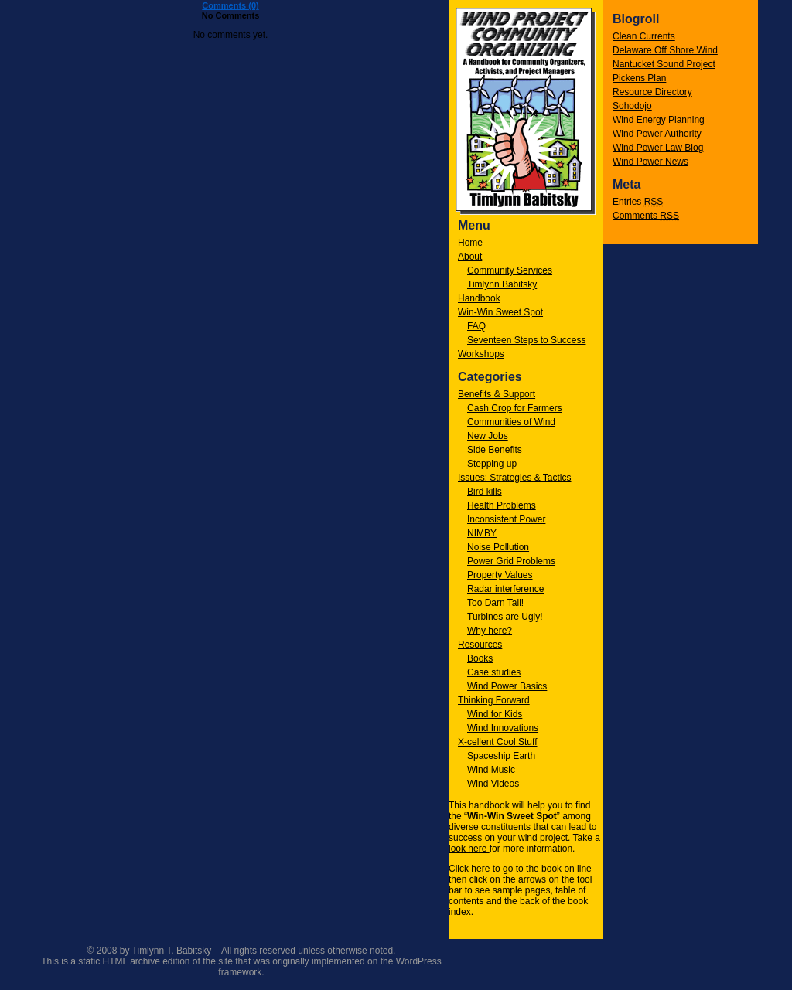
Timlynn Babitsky (502, 284)
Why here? (489, 630)
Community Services (509, 270)
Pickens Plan (639, 78)
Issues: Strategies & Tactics (515, 477)
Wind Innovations (502, 728)
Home (470, 242)
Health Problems (501, 505)
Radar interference (505, 588)
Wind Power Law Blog (658, 147)
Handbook (479, 298)
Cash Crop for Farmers (514, 408)
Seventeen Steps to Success (526, 340)
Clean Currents (644, 36)
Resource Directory (652, 92)
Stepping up (492, 463)
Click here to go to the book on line (520, 868)
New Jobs (487, 435)
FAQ (476, 326)
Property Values (500, 575)
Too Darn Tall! (495, 602)
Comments (646, 215)
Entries (638, 201)
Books (480, 658)
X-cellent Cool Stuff (498, 742)
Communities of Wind (511, 422)
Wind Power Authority (657, 133)
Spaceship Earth (501, 755)
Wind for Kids (494, 714)
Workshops (481, 354)
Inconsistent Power (506, 519)
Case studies (494, 672)
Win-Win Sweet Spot (500, 312)
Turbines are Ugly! (505, 616)
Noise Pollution (498, 547)
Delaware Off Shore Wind (665, 50)
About (470, 256)
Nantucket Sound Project (664, 64)
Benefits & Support (496, 394)
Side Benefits (494, 449)
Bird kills (484, 491)
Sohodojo (632, 105)
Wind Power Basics (507, 686)
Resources (480, 644)
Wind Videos (493, 783)
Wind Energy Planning (659, 119)
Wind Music (491, 769)
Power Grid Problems (511, 561)
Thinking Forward (494, 700)
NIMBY (482, 533)
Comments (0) (230, 5)
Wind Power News (650, 161)
